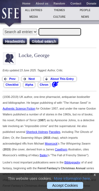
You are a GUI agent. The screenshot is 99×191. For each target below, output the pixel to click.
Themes (59, 10)
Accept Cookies (65, 185)
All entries (33, 10)
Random (59, 3)
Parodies (54, 131)
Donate (91, 3)
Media (33, 16)
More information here (72, 178)
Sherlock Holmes (37, 131)
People (85, 10)
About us (42, 3)
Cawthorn (61, 149)
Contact (75, 3)
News (85, 16)
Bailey (44, 155)
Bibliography (72, 162)
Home (26, 3)
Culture (59, 16)
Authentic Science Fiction (19, 108)
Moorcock (51, 143)
